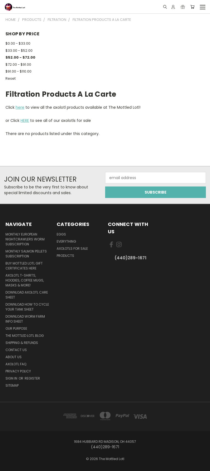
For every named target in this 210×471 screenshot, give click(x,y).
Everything (66, 241)
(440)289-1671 (130, 258)
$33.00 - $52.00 (19, 50)
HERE (25, 120)
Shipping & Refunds (21, 342)
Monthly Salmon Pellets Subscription (26, 254)
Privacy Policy (18, 371)
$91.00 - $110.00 (18, 71)
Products (65, 255)
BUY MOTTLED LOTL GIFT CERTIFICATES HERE (24, 266)
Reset (10, 78)
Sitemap (12, 385)
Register (32, 378)
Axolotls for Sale (72, 248)
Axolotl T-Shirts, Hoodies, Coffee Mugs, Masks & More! (24, 280)
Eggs (61, 234)
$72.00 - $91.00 (18, 64)
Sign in (11, 378)
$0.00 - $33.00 (17, 43)
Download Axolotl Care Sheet (26, 295)
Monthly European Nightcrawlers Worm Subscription (25, 239)
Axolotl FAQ (15, 364)
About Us (13, 357)
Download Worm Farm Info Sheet (25, 319)
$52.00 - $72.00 (20, 57)
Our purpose (16, 328)
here (20, 107)
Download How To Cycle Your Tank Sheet (27, 307)
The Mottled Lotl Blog (24, 335)
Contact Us (16, 349)
